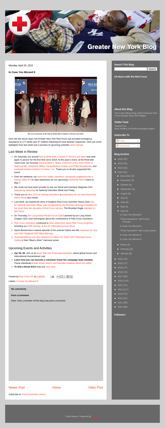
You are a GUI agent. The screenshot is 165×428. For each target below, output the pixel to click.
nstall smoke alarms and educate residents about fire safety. (62, 263)
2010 (120, 307)
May (122, 206)
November (125, 180)
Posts (120, 141)
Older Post (95, 387)
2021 (120, 259)
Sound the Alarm (76, 179)
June (123, 202)
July (122, 198)
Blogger (95, 416)
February (125, 249)
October (124, 184)
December (125, 176)
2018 (120, 272)
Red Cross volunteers (25, 223)
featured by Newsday (24, 190)
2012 (120, 298)
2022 (120, 172)
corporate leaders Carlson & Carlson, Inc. (34, 169)
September (126, 189)
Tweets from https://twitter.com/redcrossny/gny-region (134, 127)
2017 (120, 276)
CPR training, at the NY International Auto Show (51, 226)
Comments (123, 146)
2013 (120, 293)
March (123, 244)
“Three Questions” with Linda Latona (138, 230)
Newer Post (17, 387)
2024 (120, 163)
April (123, 211)
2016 (120, 280)
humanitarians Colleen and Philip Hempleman (69, 166)
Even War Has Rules (47, 253)
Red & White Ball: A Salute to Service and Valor (62, 156)
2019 (120, 267)
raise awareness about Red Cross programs (71, 223)
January (124, 253)
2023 (120, 168)
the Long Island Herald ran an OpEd (46, 215)
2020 (120, 263)
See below (77, 145)
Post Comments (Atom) (34, 394)
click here (50, 266)
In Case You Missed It (27, 281)
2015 (120, 285)
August (124, 193)
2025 (120, 159)
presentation (66, 253)
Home (56, 387)
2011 (120, 302)
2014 (120, 289)
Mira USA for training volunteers (43, 194)
